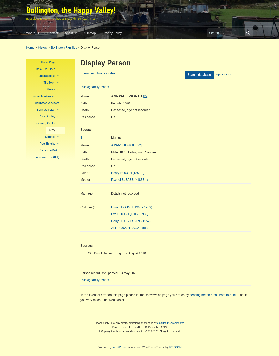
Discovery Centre (47, 123)
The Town (51, 82)
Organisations (48, 75)
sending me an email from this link (213, 295)
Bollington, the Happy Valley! (70, 10)
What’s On (33, 33)
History (42, 47)
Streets (53, 89)
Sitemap (90, 33)
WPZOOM (175, 347)
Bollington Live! (48, 109)
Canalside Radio (49, 150)
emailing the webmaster (170, 323)
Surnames (87, 73)
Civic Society (49, 116)
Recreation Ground (46, 96)
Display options (223, 74)
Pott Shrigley (49, 143)
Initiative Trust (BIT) (47, 157)
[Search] (226, 33)
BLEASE (129, 179)
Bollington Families (64, 47)
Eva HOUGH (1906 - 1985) (129, 214)
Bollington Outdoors (47, 102)
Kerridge (52, 137)
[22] (145, 96)
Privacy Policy (112, 33)
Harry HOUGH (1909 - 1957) (131, 221)
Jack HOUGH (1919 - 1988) (130, 227)
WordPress (119, 347)
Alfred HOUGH (123, 145)
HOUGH (127, 173)
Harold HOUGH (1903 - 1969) (131, 207)
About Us (71, 33)
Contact (52, 33)
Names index (106, 73)
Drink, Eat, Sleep (47, 69)
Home (30, 47)
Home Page (50, 62)
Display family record (94, 87)
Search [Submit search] (248, 33)
